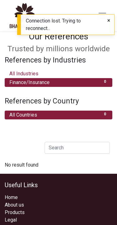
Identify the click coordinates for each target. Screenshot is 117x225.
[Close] (108, 21)
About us (14, 205)
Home (11, 197)
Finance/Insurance (58, 82)
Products (15, 212)
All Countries (58, 114)
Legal (11, 220)
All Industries (58, 73)
